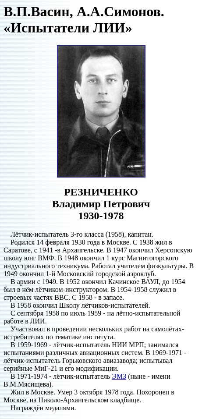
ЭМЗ (119, 376)
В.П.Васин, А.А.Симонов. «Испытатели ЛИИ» (84, 20)
